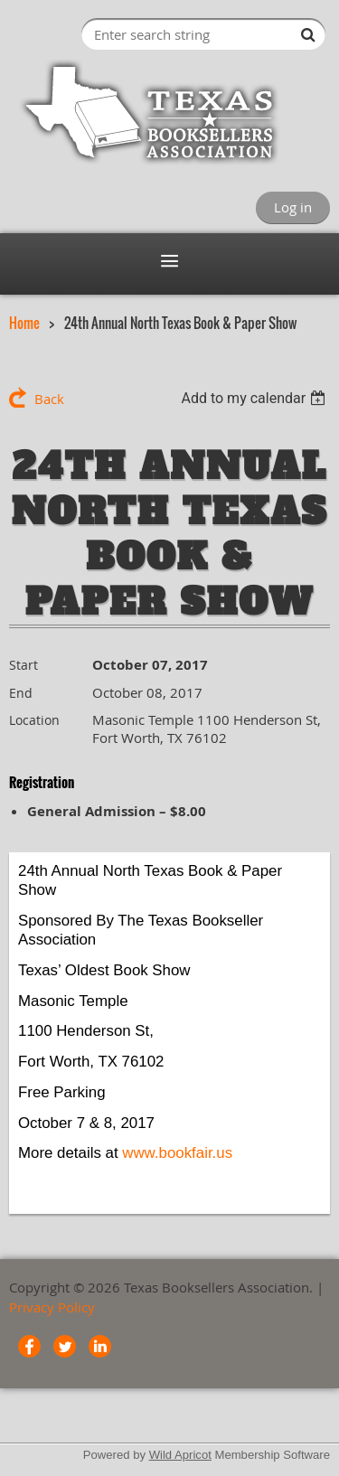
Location (34, 720)
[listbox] (255, 398)
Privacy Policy (52, 1307)
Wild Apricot (180, 1455)
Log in (293, 207)
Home (24, 323)
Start (23, 664)
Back (49, 399)
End (21, 692)
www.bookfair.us (177, 1152)
